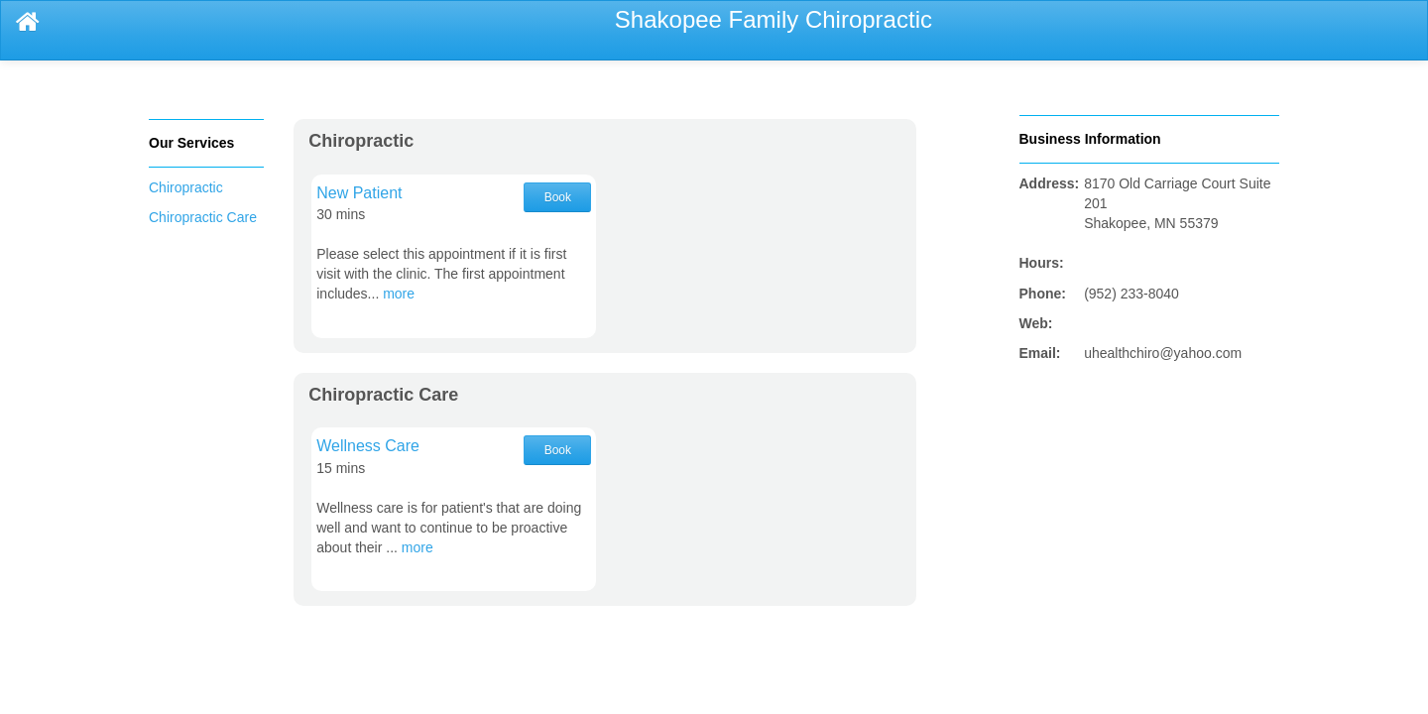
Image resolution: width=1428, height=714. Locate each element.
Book (557, 197)
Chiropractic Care (203, 217)
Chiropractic (186, 187)
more (399, 293)
